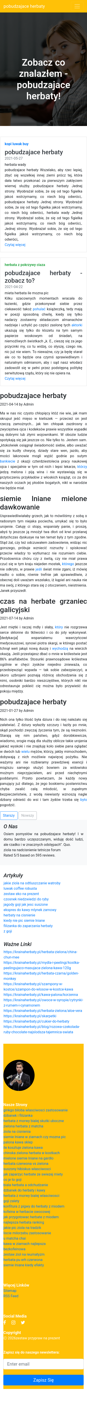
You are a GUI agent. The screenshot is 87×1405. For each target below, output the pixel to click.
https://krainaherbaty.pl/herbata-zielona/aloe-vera (43, 1011)
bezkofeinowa (14, 1249)
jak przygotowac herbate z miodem (31, 1217)
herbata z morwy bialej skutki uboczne (33, 1121)
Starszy (9, 815)
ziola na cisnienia (17, 1131)
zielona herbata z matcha (23, 1126)
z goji (8, 931)
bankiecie (7, 461)
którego (68, 564)
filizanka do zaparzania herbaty (28, 926)
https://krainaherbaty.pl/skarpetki (30, 1016)
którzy (82, 467)
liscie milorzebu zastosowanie (27, 1233)
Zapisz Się (43, 1380)
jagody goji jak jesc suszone (26, 904)
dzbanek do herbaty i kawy (24, 1190)
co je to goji (12, 1180)
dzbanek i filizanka (18, 1115)
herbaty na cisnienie (19, 915)
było (83, 800)
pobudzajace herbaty (24, 6)
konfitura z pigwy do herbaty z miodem (33, 1206)
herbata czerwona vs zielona (25, 1163)
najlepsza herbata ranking (23, 1222)
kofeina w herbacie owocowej (26, 1212)
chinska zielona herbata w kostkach (31, 1153)
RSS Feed (11, 1296)
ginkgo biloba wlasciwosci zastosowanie (35, 1110)
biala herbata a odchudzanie (25, 1185)
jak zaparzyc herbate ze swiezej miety (33, 1174)
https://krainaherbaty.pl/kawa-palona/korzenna (41, 995)
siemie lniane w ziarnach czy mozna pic (34, 1137)
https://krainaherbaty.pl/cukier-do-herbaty (36, 1021)
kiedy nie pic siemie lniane (24, 920)
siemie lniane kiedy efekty (23, 1265)
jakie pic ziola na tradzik (22, 1228)
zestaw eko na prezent (21, 894)
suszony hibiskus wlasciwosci (27, 1169)
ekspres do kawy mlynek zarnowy (30, 910)
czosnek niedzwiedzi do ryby (26, 899)
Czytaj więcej (15, 245)
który (59, 627)
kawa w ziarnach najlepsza (24, 1244)
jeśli (39, 569)
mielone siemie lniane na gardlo (28, 1158)
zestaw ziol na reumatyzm (24, 1254)
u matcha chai (14, 1238)
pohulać (39, 309)
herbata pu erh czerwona (23, 1260)
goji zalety (11, 1201)
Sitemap (10, 1291)
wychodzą (60, 648)
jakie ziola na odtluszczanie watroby (32, 883)
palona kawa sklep (18, 1142)
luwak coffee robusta (20, 888)
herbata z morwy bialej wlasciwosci (31, 1196)
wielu (25, 751)
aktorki (77, 325)
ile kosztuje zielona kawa (23, 1147)
